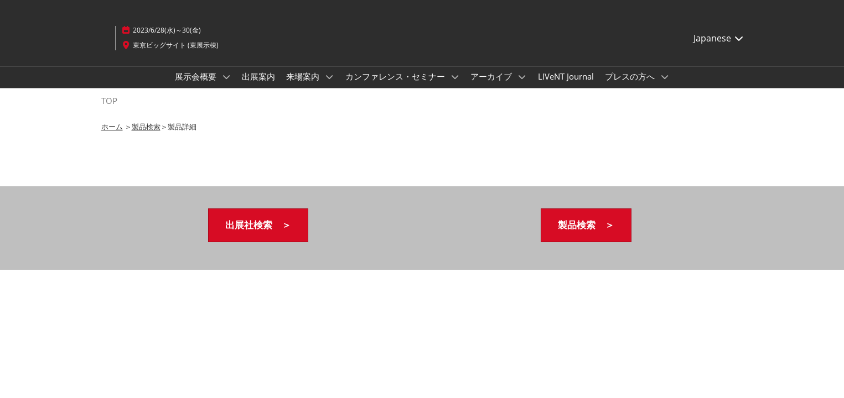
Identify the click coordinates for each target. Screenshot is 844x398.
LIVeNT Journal (566, 76)
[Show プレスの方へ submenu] (665, 77)
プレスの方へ (631, 76)
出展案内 (258, 76)
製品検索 (146, 127)
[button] (258, 225)
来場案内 (304, 76)
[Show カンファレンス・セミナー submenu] (455, 77)
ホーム (112, 127)
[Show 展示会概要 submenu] (226, 77)
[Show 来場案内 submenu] (329, 77)
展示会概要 (197, 76)
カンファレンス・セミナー (396, 76)
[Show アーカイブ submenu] (522, 77)
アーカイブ (492, 76)
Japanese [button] (718, 38)
